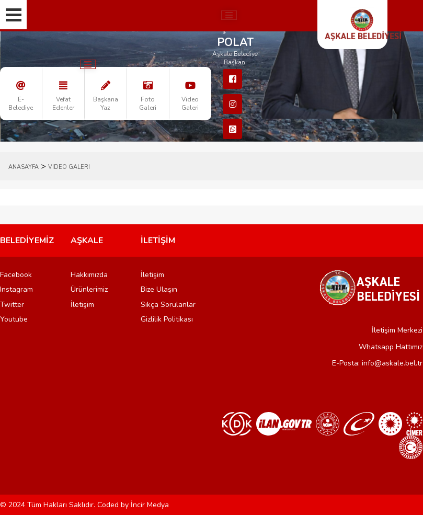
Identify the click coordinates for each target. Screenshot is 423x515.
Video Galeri (69, 167)
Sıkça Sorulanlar (168, 305)
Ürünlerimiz (89, 289)
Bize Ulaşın (159, 289)
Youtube (14, 319)
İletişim (82, 305)
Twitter (12, 305)
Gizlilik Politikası (167, 319)
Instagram (16, 289)
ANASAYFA (23, 167)
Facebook (16, 275)
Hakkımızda (89, 275)
